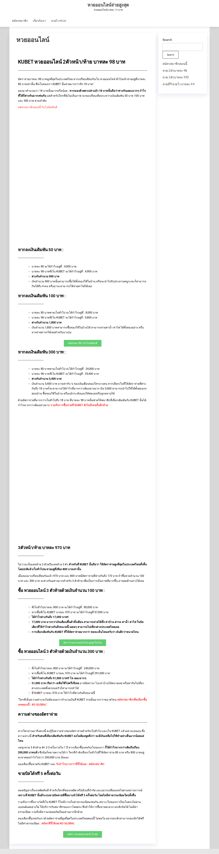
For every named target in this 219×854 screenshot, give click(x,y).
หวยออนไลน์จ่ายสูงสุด (108, 5)
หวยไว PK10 (58, 20)
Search (167, 39)
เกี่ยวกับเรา (39, 20)
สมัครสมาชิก (20, 20)
